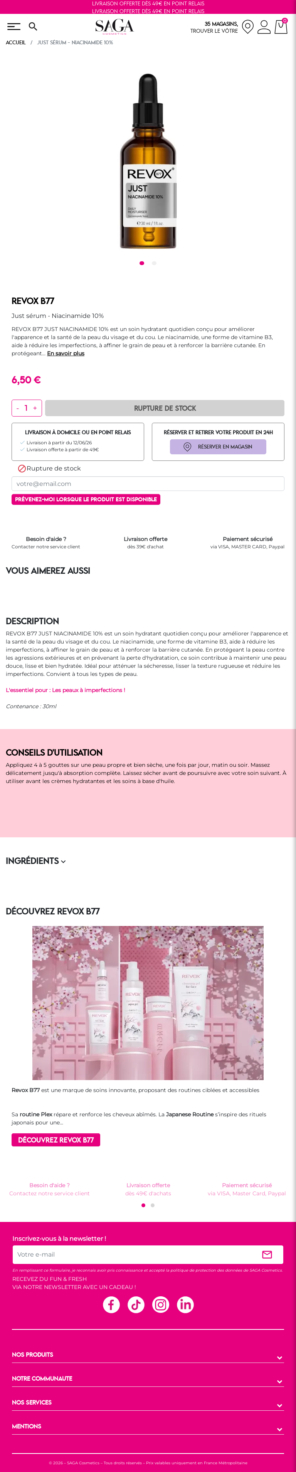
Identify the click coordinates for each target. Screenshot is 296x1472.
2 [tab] (155, 263)
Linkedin (185, 1304)
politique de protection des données (206, 1270)
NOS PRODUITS (32, 1355)
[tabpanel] (148, 161)
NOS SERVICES (32, 1403)
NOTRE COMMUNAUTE (42, 1379)
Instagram (160, 1304)
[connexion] (264, 28)
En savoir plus (65, 353)
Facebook (111, 1304)
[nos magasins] (222, 27)
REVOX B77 (33, 302)
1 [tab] (143, 263)
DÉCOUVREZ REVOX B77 (56, 1141)
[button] (143, 1205)
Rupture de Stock (165, 409)
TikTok (135, 1304)
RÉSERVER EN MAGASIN (225, 447)
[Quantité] (26, 408)
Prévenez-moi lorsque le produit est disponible (86, 499)
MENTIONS (26, 1427)
